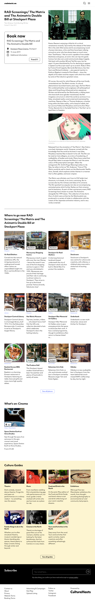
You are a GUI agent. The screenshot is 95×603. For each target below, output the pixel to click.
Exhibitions (75, 486)
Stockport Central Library (14, 316)
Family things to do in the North (13, 528)
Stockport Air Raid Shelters (55, 254)
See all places (47, 391)
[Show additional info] (23, 55)
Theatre (7, 486)
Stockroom (75, 254)
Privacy (7, 593)
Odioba (73, 367)
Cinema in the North (33, 527)
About (6, 591)
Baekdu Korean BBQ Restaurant (12, 368)
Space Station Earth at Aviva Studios (13, 432)
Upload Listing (31, 593)
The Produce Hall (32, 365)
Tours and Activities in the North (58, 528)
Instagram (52, 593)
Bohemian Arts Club (55, 367)
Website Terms (9, 596)
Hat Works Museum (33, 316)
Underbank (75, 316)
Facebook (52, 595)
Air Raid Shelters (10, 254)
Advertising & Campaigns (35, 588)
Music (28, 486)
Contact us (8, 588)
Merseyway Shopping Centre (34, 254)
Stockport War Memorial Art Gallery (57, 317)
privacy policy (73, 577)
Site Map (29, 591)
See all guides (47, 557)
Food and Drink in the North (56, 487)
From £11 (34, 59)
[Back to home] (10, 3)
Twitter (51, 590)
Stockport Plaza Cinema (19, 49)
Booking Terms (9, 598)
